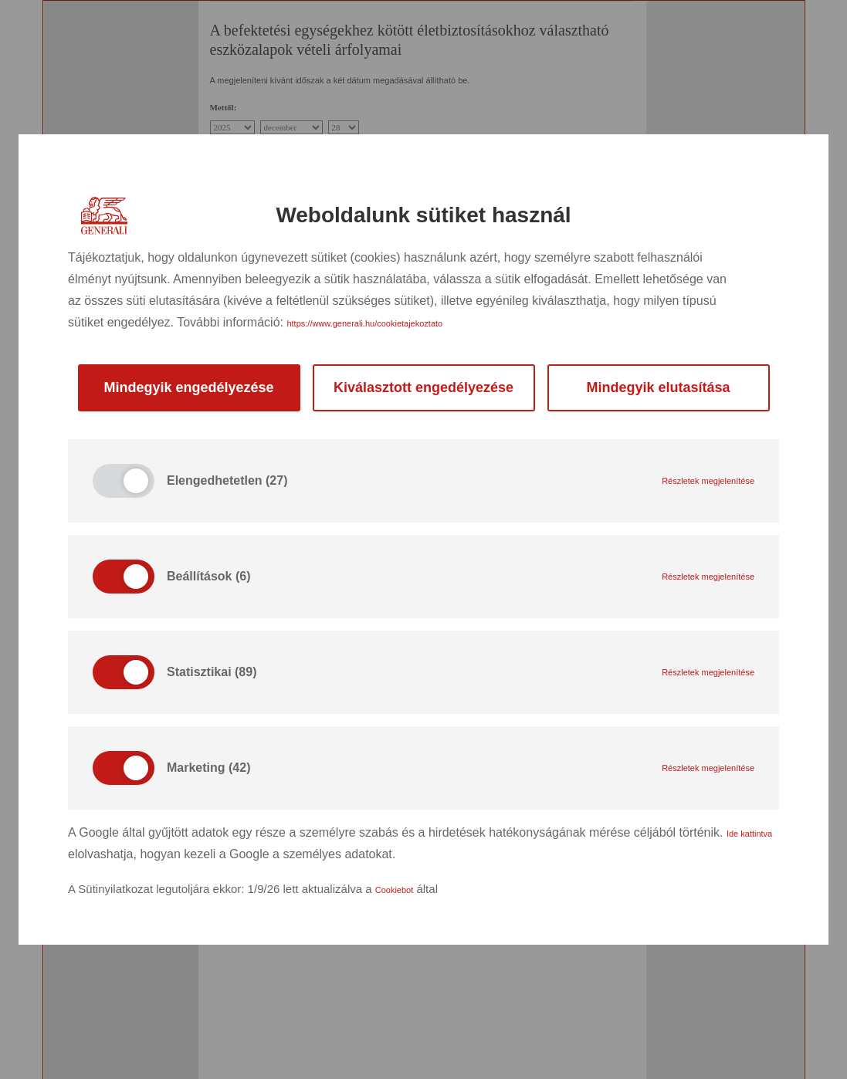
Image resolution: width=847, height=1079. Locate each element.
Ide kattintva (749, 833)
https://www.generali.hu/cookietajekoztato (364, 323)
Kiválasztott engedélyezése (423, 387)
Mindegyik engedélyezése (188, 387)
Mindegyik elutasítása (658, 387)
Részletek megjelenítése (708, 480)
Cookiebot (394, 890)
